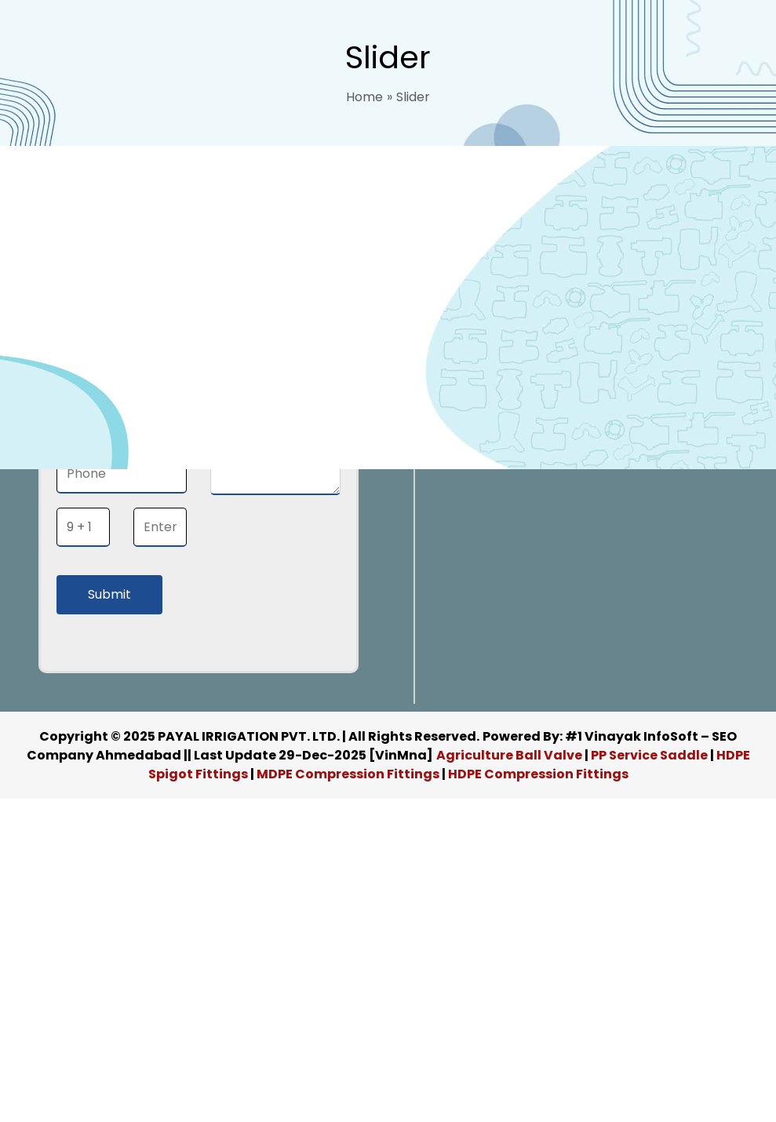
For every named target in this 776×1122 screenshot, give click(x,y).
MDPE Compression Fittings (348, 774)
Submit (109, 594)
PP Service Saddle (649, 755)
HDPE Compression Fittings (538, 774)
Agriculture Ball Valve (510, 755)
